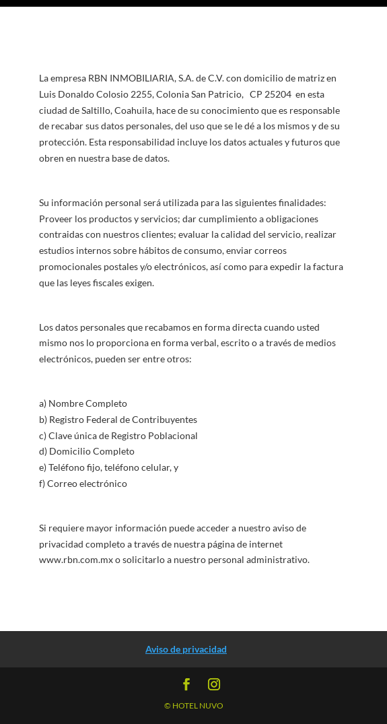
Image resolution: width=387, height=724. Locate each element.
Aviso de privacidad (186, 649)
